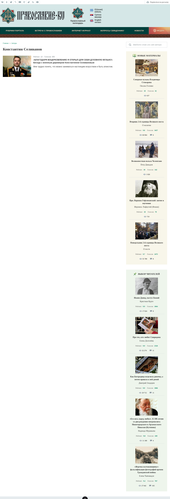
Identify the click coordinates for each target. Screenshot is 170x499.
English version (95, 21)
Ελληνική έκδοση (96, 10)
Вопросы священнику (112, 31)
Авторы (14, 43)
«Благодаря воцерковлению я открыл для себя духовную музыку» (73, 60)
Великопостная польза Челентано (146, 161)
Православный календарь (77, 16)
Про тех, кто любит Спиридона (147, 337)
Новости (139, 31)
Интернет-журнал (81, 31)
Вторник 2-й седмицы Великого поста (147, 122)
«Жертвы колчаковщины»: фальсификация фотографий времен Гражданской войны (146, 469)
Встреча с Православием (48, 31)
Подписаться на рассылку (159, 2)
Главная (5, 43)
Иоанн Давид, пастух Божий (146, 298)
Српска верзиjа (95, 16)
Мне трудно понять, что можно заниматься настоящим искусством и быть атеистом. (73, 66)
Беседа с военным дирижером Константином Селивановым (63, 62)
